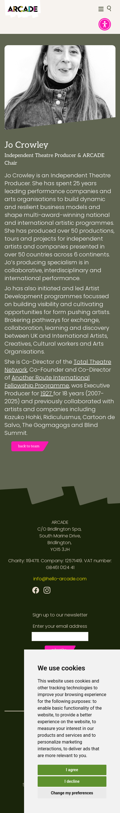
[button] (104, 24)
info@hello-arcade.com (60, 579)
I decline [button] (72, 781)
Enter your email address (60, 626)
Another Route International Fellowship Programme (47, 381)
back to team (28, 446)
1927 (46, 393)
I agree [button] (72, 770)
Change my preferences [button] (72, 793)
